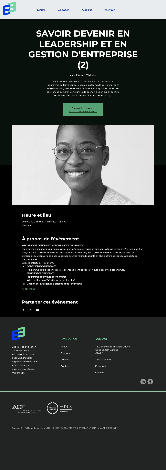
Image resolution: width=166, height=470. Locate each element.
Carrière (65, 359)
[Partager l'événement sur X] (30, 310)
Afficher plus (28, 289)
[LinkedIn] (143, 381)
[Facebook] (150, 381)
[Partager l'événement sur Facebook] (23, 310)
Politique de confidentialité (38, 428)
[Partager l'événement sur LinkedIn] (37, 310)
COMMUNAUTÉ (98, 428)
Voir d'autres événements (83, 111)
